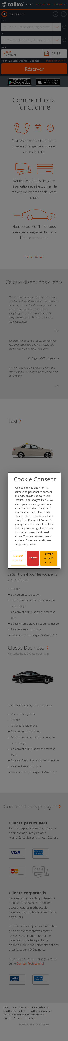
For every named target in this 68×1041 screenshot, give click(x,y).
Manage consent (18, 558)
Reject (33, 558)
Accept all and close (48, 558)
